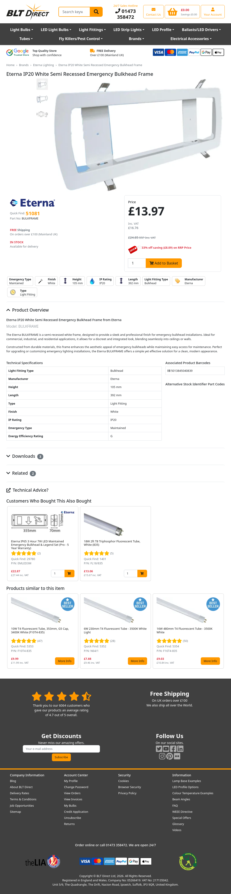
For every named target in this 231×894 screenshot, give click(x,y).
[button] (221, 543)
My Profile (71, 781)
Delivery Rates (19, 793)
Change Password (76, 787)
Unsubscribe (72, 818)
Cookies (123, 781)
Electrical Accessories (190, 38)
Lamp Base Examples (186, 781)
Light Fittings (91, 29)
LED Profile (161, 29)
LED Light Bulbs (55, 29)
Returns (69, 824)
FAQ (175, 805)
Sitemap (15, 812)
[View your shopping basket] (182, 11)
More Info (64, 661)
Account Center (76, 775)
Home (10, 65)
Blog (13, 781)
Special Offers (181, 818)
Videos (176, 830)
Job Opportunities (22, 805)
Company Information (27, 775)
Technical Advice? (27, 490)
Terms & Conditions (23, 799)
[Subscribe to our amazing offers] (61, 749)
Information (181, 775)
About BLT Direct (21, 787)
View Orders (72, 793)
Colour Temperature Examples (192, 793)
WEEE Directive (182, 812)
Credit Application (76, 812)
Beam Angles (181, 799)
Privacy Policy (127, 793)
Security (124, 775)
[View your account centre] (213, 11)
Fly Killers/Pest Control (79, 38)
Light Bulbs (20, 29)
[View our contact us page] (153, 11)
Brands (135, 38)
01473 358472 (125, 13)
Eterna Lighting (43, 65)
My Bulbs (70, 805)
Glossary (178, 824)
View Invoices (73, 799)
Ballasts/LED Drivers (200, 29)
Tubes (24, 38)
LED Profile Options (185, 787)
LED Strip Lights (127, 29)
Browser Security (129, 787)
